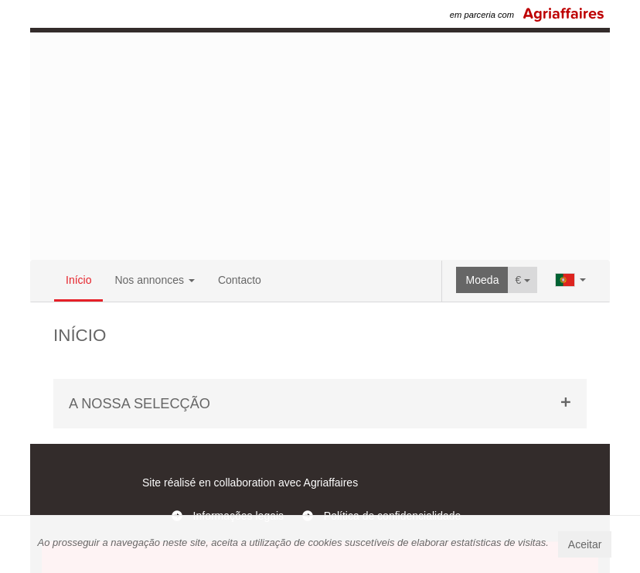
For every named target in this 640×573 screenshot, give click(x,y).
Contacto (239, 280)
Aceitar (585, 544)
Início (78, 280)
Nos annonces (154, 280)
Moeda (482, 280)
